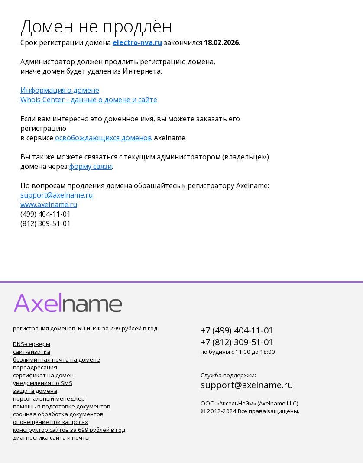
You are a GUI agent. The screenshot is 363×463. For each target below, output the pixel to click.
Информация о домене (59, 90)
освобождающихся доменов (103, 137)
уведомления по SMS (42, 383)
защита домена (35, 391)
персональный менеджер (49, 398)
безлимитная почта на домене (56, 359)
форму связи (90, 166)
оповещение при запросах (50, 422)
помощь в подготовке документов (61, 406)
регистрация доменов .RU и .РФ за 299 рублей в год (85, 328)
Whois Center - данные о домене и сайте (88, 99)
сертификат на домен (43, 375)
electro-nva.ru (137, 42)
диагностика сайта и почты (51, 437)
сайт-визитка (31, 352)
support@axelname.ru (56, 195)
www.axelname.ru (48, 204)
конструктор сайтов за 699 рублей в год (69, 430)
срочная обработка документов (58, 414)
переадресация (35, 367)
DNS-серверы (31, 344)
